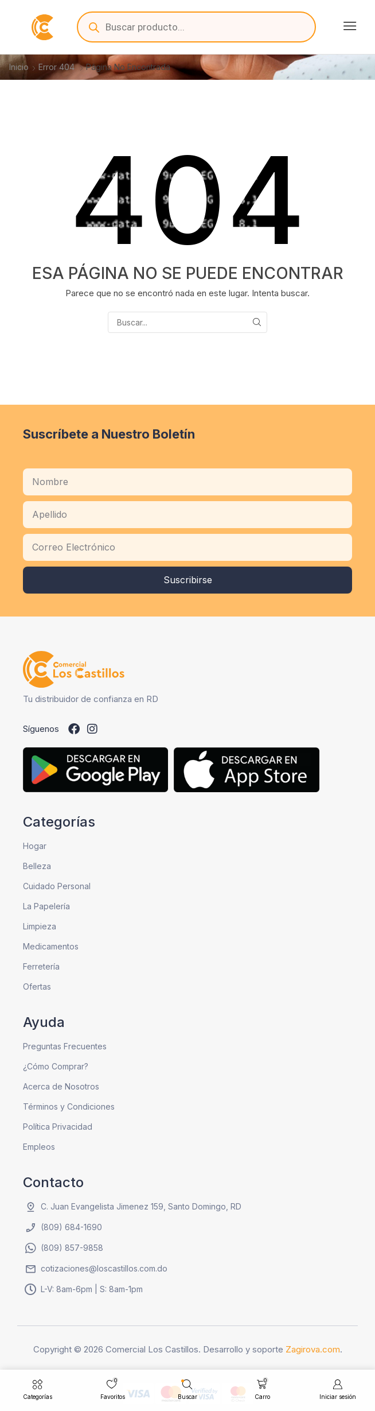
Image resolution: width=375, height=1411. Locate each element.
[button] (350, 26)
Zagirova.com (313, 1349)
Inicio (19, 67)
